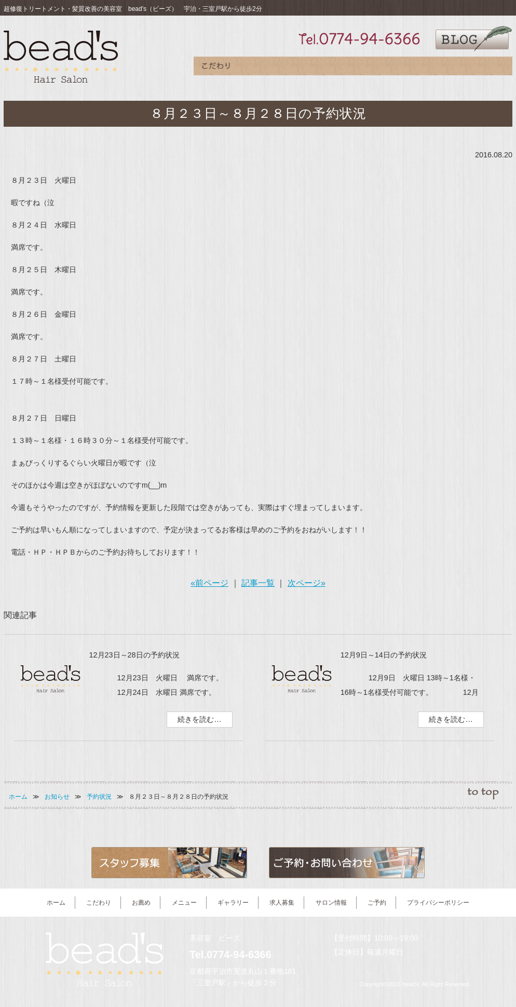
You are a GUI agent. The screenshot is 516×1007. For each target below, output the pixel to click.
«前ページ (209, 583)
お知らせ (57, 796)
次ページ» (306, 583)
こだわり (216, 68)
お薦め (261, 68)
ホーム (18, 796)
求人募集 (398, 68)
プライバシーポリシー (438, 902)
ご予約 (489, 68)
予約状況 (99, 796)
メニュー (306, 68)
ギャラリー (352, 68)
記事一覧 (258, 583)
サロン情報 (444, 68)
